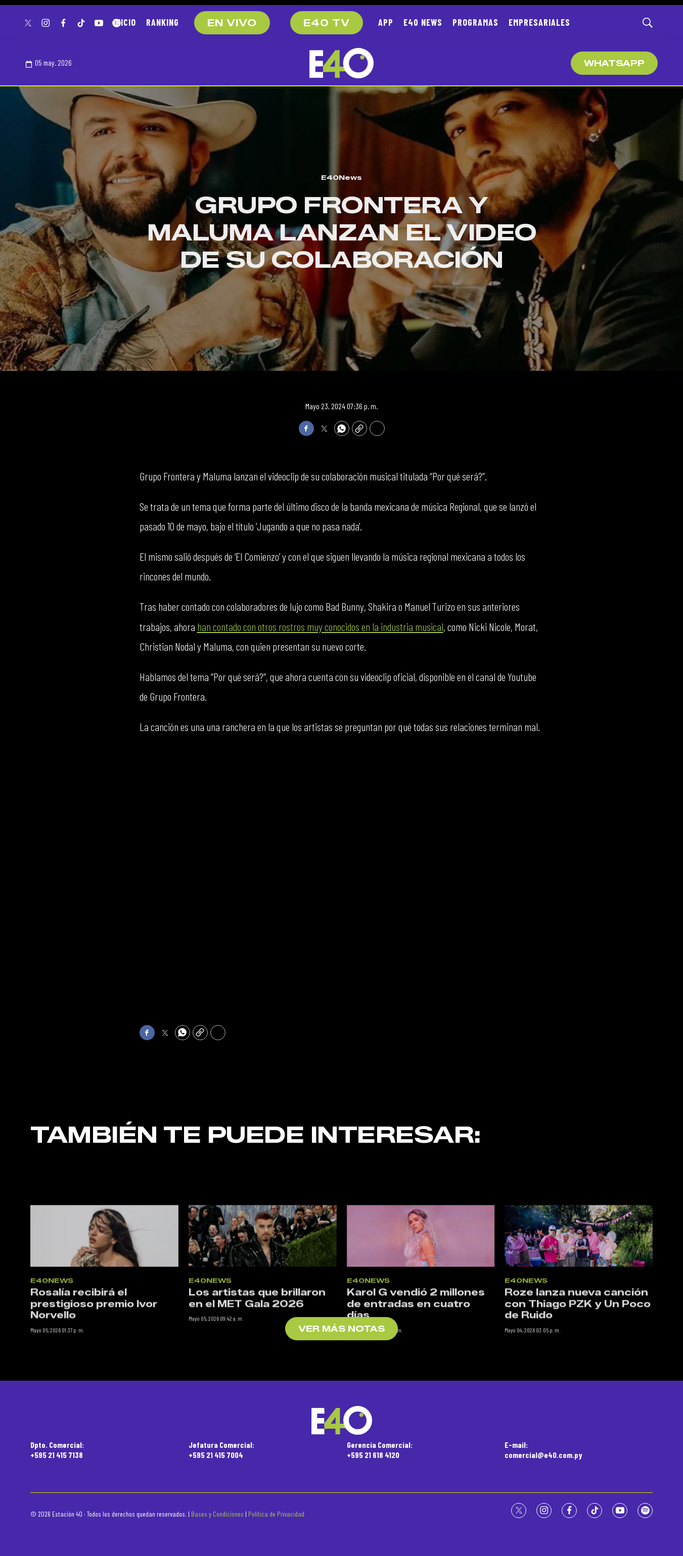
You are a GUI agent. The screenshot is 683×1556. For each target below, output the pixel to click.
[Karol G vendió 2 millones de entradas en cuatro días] (421, 1344)
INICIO (124, 22)
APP (385, 22)
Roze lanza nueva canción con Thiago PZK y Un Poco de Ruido (578, 1412)
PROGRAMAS (475, 22)
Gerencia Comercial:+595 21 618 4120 (380, 1449)
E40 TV (326, 23)
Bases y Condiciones (217, 1514)
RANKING (162, 22)
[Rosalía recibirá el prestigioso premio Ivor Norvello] (104, 1344)
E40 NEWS (422, 22)
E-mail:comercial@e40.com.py (543, 1449)
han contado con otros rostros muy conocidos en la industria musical (320, 626)
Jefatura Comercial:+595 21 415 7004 (221, 1449)
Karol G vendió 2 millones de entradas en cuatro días (416, 1412)
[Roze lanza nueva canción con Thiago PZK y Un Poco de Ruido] (579, 1344)
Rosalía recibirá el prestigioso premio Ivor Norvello (93, 1412)
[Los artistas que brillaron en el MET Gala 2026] (263, 1344)
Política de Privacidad (276, 1514)
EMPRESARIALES (539, 22)
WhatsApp (614, 63)
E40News (341, 177)
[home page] (341, 63)
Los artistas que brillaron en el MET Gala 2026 (257, 1406)
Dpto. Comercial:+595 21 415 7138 (57, 1449)
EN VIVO (232, 23)
